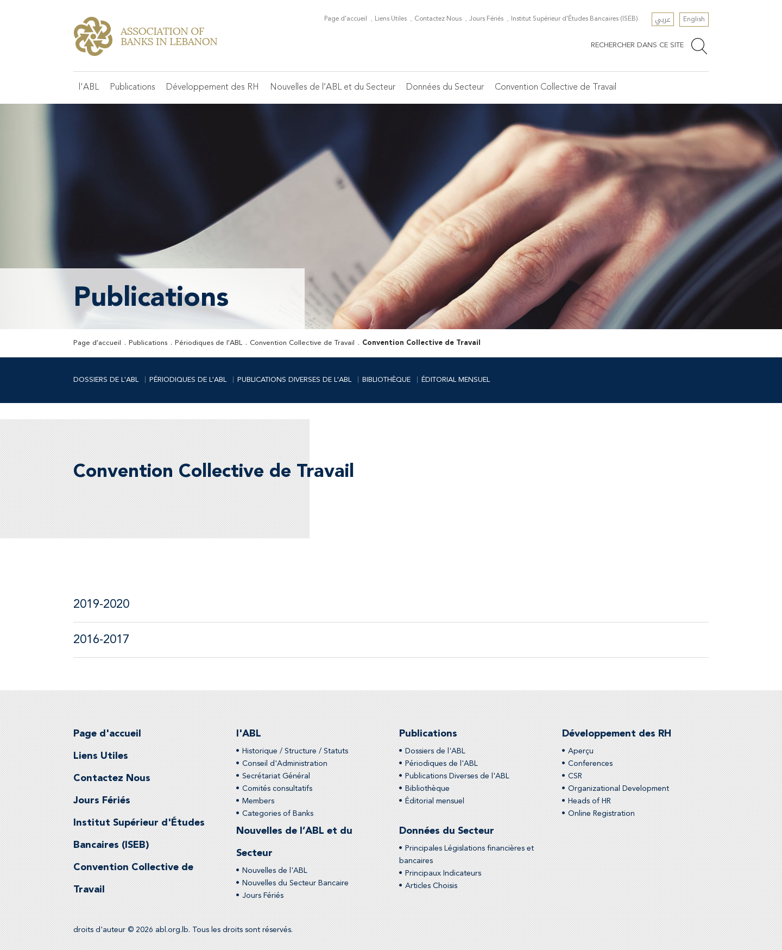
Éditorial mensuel (455, 379)
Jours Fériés (486, 19)
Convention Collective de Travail (555, 87)
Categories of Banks (277, 813)
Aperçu (581, 751)
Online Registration (601, 813)
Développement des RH (212, 87)
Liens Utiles (391, 19)
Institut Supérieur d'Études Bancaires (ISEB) (574, 19)
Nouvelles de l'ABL (274, 870)
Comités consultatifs (277, 788)
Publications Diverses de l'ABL (294, 379)
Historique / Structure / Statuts (295, 751)
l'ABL (89, 87)
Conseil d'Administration (284, 763)
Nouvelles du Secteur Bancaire (295, 883)
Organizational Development (618, 788)
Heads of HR (589, 801)
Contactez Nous (438, 19)
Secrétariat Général (276, 776)
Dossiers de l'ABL (105, 379)
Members (258, 801)
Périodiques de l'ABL (208, 343)
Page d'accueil (345, 19)
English (694, 19)
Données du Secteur (445, 87)
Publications (132, 87)
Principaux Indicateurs (443, 873)
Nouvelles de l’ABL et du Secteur (332, 87)
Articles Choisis (431, 886)
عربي (663, 19)
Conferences (590, 763)
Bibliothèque (386, 379)
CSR (575, 776)
